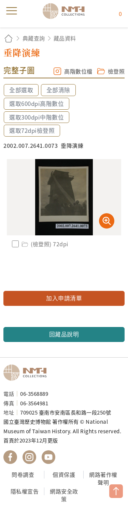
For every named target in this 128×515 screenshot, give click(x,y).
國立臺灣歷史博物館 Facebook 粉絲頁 (10, 457)
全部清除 (58, 90)
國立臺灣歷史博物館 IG (29, 457)
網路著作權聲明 (103, 478)
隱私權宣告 (25, 491)
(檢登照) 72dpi (44, 244)
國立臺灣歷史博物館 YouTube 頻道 (48, 457)
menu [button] (11, 11)
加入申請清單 (64, 298)
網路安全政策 (64, 495)
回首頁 (8, 38)
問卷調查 (23, 474)
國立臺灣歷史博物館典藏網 (66, 11)
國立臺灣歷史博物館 (27, 372)
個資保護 (64, 474)
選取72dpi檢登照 (32, 130)
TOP (116, 491)
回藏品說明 (64, 334)
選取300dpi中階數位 (36, 117)
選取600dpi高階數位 (36, 103)
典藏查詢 (34, 38)
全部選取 (21, 90)
